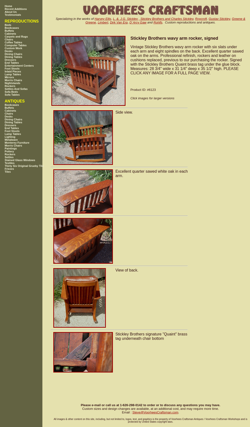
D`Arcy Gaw (137, 22)
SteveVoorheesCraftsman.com (155, 412)
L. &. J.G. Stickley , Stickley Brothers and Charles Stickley (153, 19)
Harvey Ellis (102, 19)
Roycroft (201, 19)
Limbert (103, 22)
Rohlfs (157, 22)
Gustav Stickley (219, 19)
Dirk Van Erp (119, 22)
